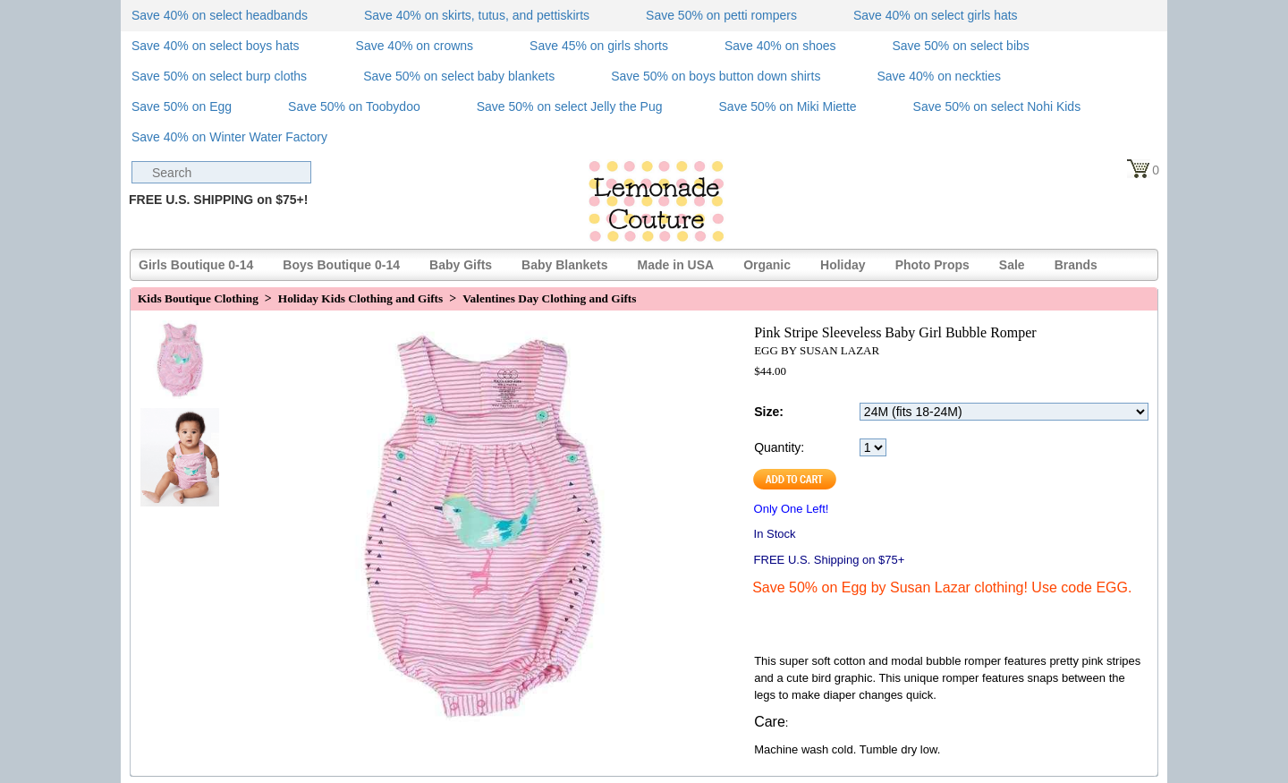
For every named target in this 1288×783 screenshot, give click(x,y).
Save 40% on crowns (415, 45)
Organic (767, 265)
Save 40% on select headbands (219, 15)
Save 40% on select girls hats (935, 15)
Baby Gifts (460, 265)
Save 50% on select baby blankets (459, 76)
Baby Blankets (564, 265)
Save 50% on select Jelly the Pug (570, 106)
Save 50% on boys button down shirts (715, 76)
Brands (1076, 265)
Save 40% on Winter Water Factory (229, 137)
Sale (1012, 265)
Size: (769, 411)
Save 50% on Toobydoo (354, 106)
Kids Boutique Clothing (198, 298)
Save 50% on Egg (181, 106)
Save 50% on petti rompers (721, 15)
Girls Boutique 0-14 (196, 265)
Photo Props (932, 265)
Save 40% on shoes (780, 45)
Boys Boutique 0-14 (341, 265)
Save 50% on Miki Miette (788, 106)
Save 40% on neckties (939, 76)
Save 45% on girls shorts (599, 45)
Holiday (843, 265)
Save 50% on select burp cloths (219, 76)
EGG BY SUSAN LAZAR (816, 350)
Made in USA (676, 265)
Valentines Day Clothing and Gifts (549, 298)
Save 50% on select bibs (960, 45)
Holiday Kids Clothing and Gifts (360, 298)
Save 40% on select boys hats (215, 45)
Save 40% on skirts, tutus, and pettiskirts (476, 15)
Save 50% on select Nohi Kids (997, 106)
